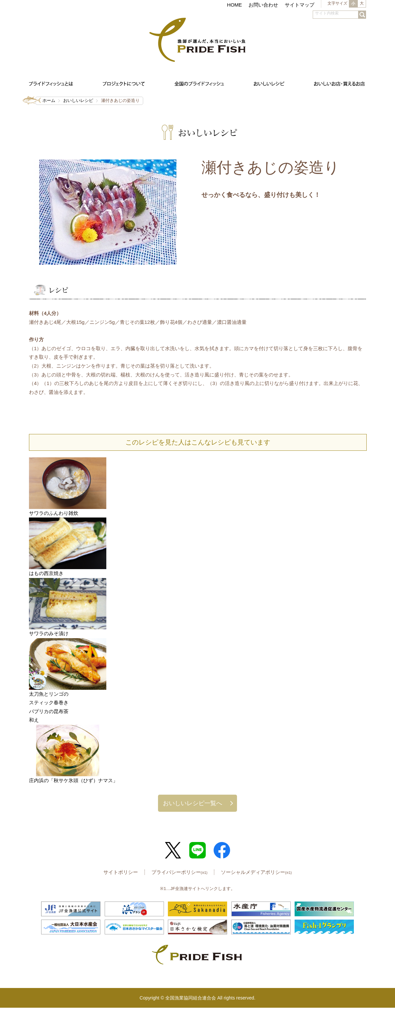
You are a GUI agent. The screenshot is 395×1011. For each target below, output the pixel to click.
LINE (197, 850)
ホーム (48, 100)
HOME (234, 5)
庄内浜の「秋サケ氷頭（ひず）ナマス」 (73, 780)
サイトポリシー (120, 872)
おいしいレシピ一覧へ (192, 803)
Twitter (173, 850)
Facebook (222, 850)
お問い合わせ (263, 5)
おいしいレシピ (78, 100)
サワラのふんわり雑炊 (53, 513)
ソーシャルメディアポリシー (256, 872)
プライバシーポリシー (179, 872)
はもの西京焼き (46, 573)
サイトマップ (299, 5)
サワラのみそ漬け (48, 633)
